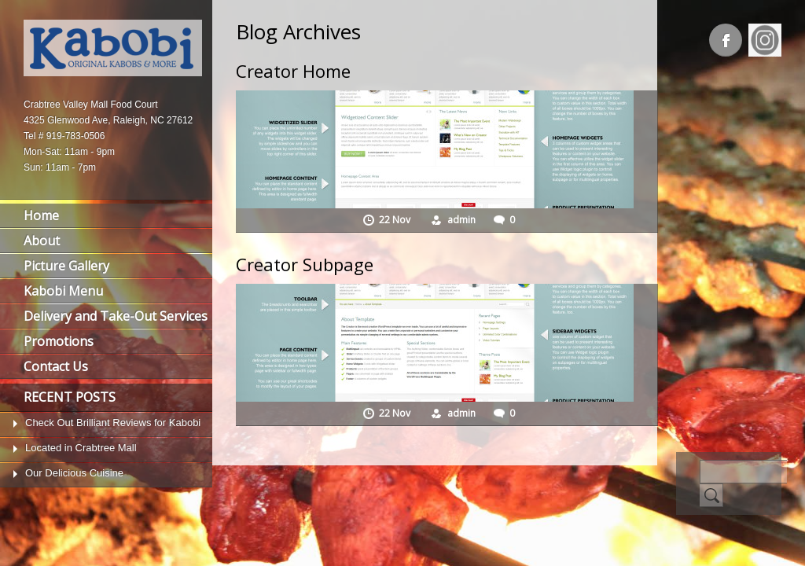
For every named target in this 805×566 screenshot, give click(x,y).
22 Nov (396, 219)
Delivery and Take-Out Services (116, 316)
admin (461, 219)
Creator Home (293, 71)
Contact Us (56, 366)
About (42, 240)
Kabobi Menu (63, 291)
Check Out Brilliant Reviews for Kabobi (112, 422)
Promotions (59, 341)
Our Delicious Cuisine (74, 473)
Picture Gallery (66, 266)
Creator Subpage (304, 264)
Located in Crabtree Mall (81, 448)
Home (41, 215)
